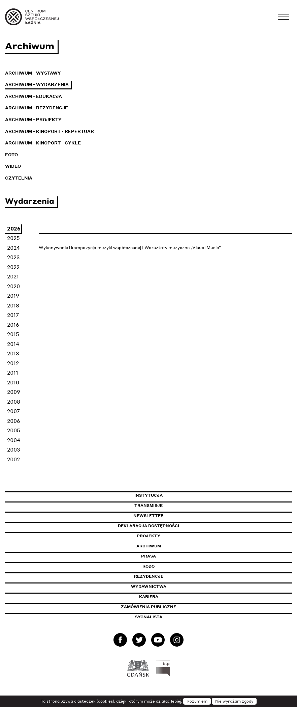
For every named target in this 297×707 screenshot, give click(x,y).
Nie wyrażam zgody (234, 701)
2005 (13, 430)
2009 (13, 391)
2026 (14, 228)
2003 (13, 449)
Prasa (148, 556)
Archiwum (148, 546)
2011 (12, 372)
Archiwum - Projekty (33, 119)
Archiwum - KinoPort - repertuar (49, 131)
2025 (13, 238)
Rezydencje (148, 576)
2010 (13, 382)
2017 (13, 314)
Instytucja (148, 495)
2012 (13, 363)
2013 (13, 353)
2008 (13, 401)
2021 (13, 276)
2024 (13, 247)
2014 (13, 344)
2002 (13, 459)
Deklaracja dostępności (148, 525)
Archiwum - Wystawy (33, 73)
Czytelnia (18, 178)
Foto (11, 154)
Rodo (148, 566)
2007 (13, 411)
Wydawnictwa (148, 586)
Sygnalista (148, 617)
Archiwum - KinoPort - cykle (43, 142)
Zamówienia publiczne (163, 606)
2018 (13, 305)
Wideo (13, 166)
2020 (13, 286)
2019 (13, 295)
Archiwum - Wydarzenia (37, 84)
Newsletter (148, 515)
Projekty (148, 536)
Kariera (148, 596)
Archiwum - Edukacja (33, 96)
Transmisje (177, 505)
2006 (13, 420)
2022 (13, 267)
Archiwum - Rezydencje (36, 107)
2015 (13, 334)
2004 (13, 440)
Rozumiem (197, 701)
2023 (13, 257)
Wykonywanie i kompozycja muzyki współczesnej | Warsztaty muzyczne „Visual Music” (130, 247)
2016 (13, 324)
